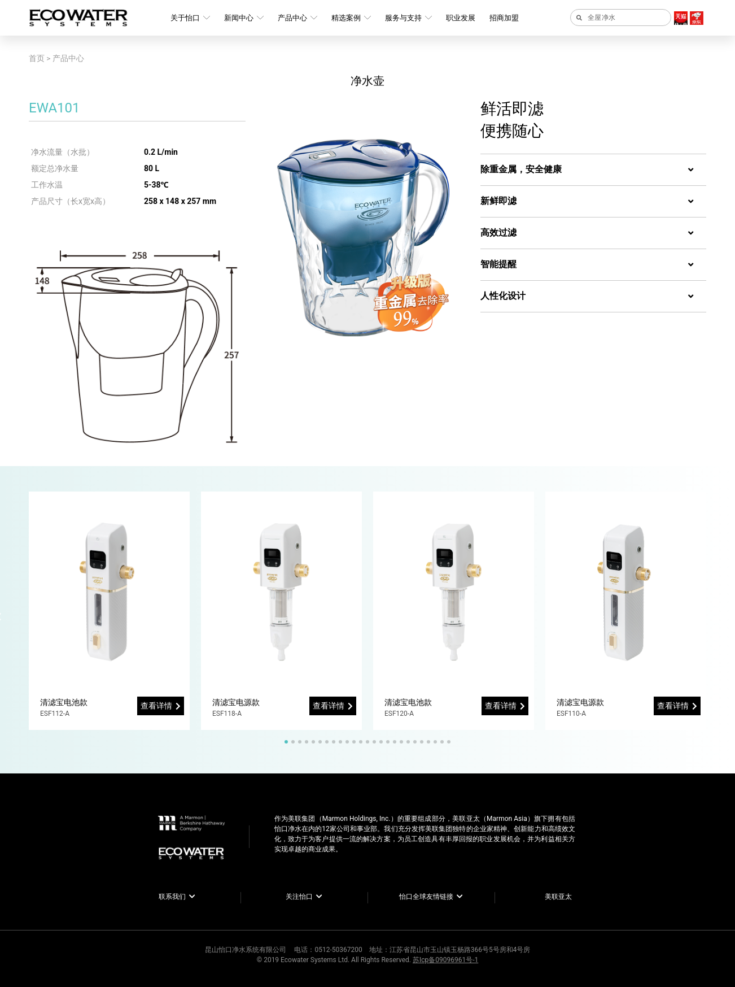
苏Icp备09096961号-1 (445, 960)
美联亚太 (558, 897)
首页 (37, 58)
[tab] (593, 170)
